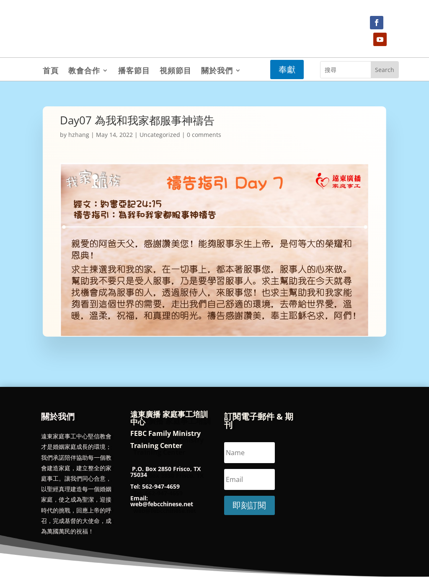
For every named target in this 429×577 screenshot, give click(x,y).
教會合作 (84, 71)
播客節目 (134, 71)
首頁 (51, 71)
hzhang (78, 135)
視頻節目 (175, 71)
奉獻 (287, 69)
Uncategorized (160, 135)
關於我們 (217, 71)
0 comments (204, 135)
